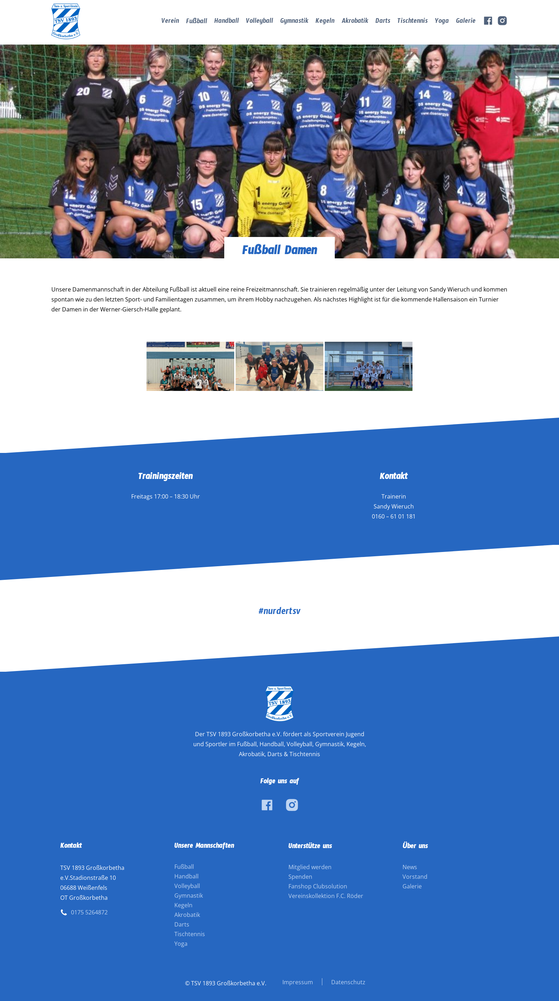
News (409, 867)
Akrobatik (355, 22)
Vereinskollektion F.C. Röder (325, 896)
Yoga (442, 22)
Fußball (196, 23)
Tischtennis (413, 22)
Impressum (297, 982)
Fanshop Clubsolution (317, 886)
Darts (382, 22)
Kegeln (325, 22)
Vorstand (414, 877)
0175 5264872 (89, 912)
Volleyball (259, 22)
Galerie (466, 22)
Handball (226, 22)
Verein (170, 22)
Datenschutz (348, 982)
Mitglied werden (310, 867)
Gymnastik (294, 22)
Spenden (300, 877)
